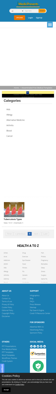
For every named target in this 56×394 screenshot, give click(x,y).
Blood (9, 130)
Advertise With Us (37, 327)
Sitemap (33, 307)
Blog (31, 298)
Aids (8, 109)
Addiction (7, 260)
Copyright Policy (8, 313)
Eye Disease (26, 260)
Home (16, 88)
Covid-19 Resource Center (40, 313)
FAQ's (32, 301)
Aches (6, 253)
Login (30, 17)
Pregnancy (44, 260)
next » (37, 233)
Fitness (24, 268)
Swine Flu (44, 279)
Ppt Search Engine (37, 310)
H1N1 (24, 279)
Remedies (44, 264)
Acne (5, 257)
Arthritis (10, 125)
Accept (6, 390)
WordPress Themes (9, 358)
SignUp (39, 17)
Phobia (43, 257)
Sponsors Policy (36, 333)
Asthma (6, 279)
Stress (43, 271)
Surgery (43, 275)
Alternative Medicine (15, 120)
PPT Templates (7, 352)
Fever (24, 264)
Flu (23, 271)
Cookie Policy (7, 307)
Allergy (9, 114)
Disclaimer (6, 316)
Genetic (24, 275)
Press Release (35, 304)
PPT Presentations (9, 346)
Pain (42, 253)
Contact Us (6, 298)
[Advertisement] (28, 57)
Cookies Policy (11, 376)
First (9, 233)
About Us (5, 295)
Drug (24, 253)
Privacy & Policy (8, 304)
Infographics (34, 295)
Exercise (25, 257)
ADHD (6, 264)
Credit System (7, 361)
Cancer (9, 136)
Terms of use (7, 301)
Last (45, 233)
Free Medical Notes (9, 349)
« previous (20, 233)
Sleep (43, 268)
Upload (19, 17)
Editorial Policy (7, 310)
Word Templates (8, 355)
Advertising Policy (36, 330)
